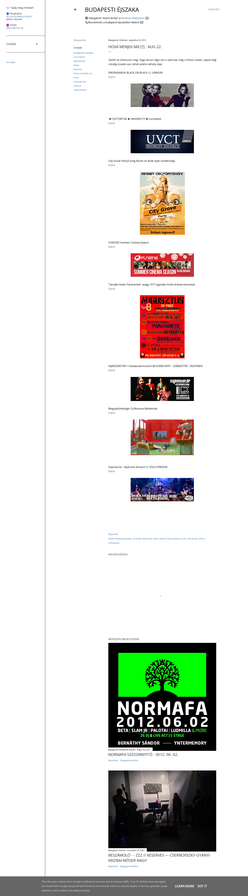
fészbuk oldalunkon (133, 18)
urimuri (77, 85)
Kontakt (10, 62)
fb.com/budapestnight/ (19, 16)
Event (111, 77)
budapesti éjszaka (83, 52)
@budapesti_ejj (14, 27)
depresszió (79, 61)
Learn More (184, 886)
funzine (78, 69)
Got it (202, 886)
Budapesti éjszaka (112, 9)
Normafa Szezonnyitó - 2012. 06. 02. (143, 754)
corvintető (79, 57)
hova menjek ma (83, 73)
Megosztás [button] (80, 40)
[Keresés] (213, 9)
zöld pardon (80, 89)
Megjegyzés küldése (129, 760)
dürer (76, 65)
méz (76, 77)
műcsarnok (80, 81)
